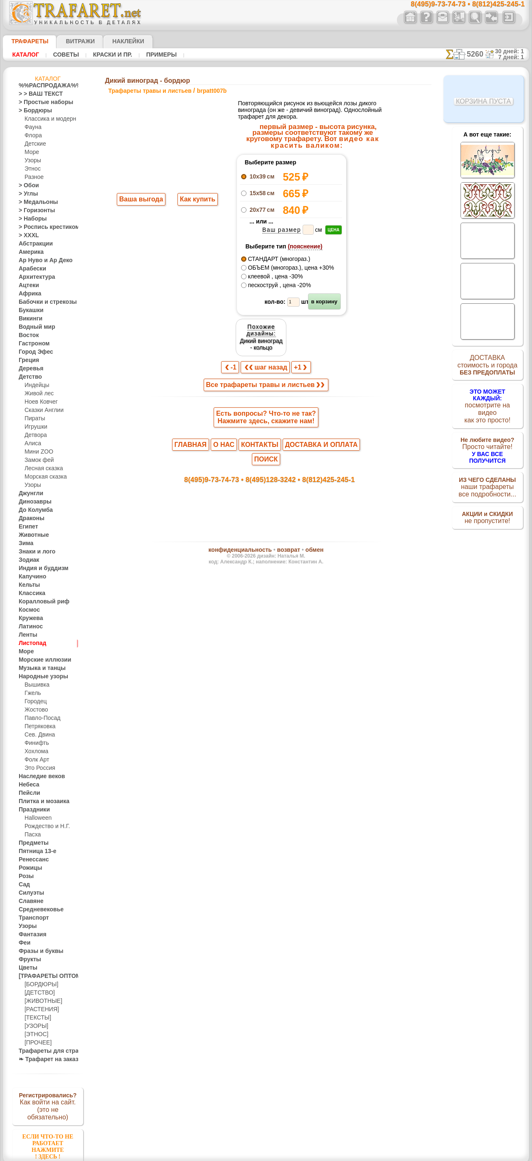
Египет (26, 527)
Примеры (149, 54)
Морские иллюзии (40, 660)
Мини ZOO (37, 452)
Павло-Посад (41, 718)
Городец (34, 701)
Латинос (29, 626)
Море (31, 152)
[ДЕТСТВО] (38, 993)
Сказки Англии (42, 410)
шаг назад (266, 327)
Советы (62, 54)
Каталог (24, 54)
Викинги (28, 318)
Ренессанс (31, 859)
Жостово (35, 710)
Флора (32, 135)
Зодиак (27, 560)
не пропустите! (487, 508)
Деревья (28, 368)
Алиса (32, 443)
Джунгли (29, 493)
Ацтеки (27, 285)
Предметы (31, 843)
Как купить (195, 200)
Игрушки (35, 427)
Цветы (26, 968)
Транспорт (31, 918)
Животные (31, 535)
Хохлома (35, 751)
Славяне (29, 901)
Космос (28, 610)
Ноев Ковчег (39, 402)
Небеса (27, 785)
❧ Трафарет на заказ (44, 1059)
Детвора (35, 435)
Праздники (32, 810)
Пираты (34, 418)
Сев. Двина (38, 735)
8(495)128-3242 (274, 428)
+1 (297, 327)
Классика (30, 593)
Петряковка (38, 726)
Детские (34, 144)
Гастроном (31, 343)
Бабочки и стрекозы (42, 302)
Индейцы (35, 385)
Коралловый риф (39, 601)
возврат (284, 501)
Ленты (26, 635)
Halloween (36, 818)
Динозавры (32, 502)
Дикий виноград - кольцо (366, 178)
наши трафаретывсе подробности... (487, 476)
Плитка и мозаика (40, 801)
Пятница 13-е (34, 851)
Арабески (30, 269)
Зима (25, 543)
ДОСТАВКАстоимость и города (487, 367)
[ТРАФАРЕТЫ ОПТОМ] (45, 976)
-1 (235, 327)
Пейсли (27, 793)
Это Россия (38, 768)
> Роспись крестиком (43, 227)
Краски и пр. (104, 54)
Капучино (30, 576)
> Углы (26, 194)
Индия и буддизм (39, 568)
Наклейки (113, 41)
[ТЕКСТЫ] (36, 1018)
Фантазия (30, 934)
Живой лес (37, 393)
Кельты (27, 585)
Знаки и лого (34, 552)
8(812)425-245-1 (323, 428)
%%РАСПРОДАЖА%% (45, 85)
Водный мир (33, 327)
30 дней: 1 (512, 51)
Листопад (30, 643)
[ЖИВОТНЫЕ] (41, 1001)
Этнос (32, 169)
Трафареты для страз (44, 1051)
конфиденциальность (244, 501)
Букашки (29, 310)
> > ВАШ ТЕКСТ (36, 94)
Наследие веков (38, 776)
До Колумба (33, 510)
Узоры (32, 160)
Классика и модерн (47, 119)
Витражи (70, 41)
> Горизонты (33, 210)
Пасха (32, 834)
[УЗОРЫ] (35, 1026)
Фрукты (28, 959)
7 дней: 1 (514, 57)
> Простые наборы (40, 102)
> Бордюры (31, 110)
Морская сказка (44, 477)
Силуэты (29, 893)
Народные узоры (39, 676)
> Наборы (30, 219)
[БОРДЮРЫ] (40, 984)
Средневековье (36, 909)
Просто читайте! (487, 440)
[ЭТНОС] (35, 1034)
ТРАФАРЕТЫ (25, 41)
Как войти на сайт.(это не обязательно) (47, 1106)
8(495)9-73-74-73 (223, 428)
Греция (27, 360)
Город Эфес (32, 352)
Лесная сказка (41, 468)
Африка (28, 294)
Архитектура (34, 277)
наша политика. (308, 1154)
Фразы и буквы (37, 951)
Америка (29, 252)
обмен (305, 501)
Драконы (29, 518)
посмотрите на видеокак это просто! (487, 404)
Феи (23, 943)
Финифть (35, 743)
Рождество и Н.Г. (44, 826)
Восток (27, 335)
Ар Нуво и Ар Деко (41, 260)
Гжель (32, 693)
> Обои (26, 185)
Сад (23, 884)
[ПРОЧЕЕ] (36, 1043)
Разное (33, 177)
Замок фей (37, 460)
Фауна (32, 127)
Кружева (29, 618)
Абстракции (33, 244)
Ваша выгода (141, 200)
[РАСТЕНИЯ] (39, 1009)
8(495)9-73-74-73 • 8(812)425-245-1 (459, 4)
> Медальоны (34, 202)
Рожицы (28, 868)
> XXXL (27, 235)
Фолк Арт (36, 760)
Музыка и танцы (38, 668)
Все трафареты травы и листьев (266, 346)
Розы (25, 876)
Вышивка (36, 685)
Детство (28, 377)
